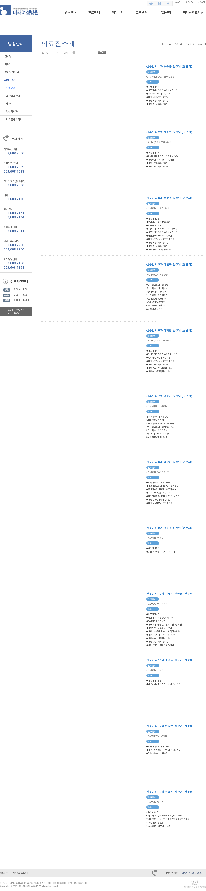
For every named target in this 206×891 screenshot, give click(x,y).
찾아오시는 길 (11, 72)
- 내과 (7, 103)
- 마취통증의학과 (13, 119)
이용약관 (4, 873)
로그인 (178, 2)
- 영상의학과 (11, 111)
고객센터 (141, 12)
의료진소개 (10, 80)
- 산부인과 (9, 88)
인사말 (8, 56)
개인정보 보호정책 (20, 873)
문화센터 (165, 12)
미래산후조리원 (193, 12)
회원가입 (189, 2)
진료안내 (94, 12)
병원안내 (70, 12)
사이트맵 (201, 2)
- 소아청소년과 (12, 96)
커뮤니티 (118, 12)
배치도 (8, 64)
